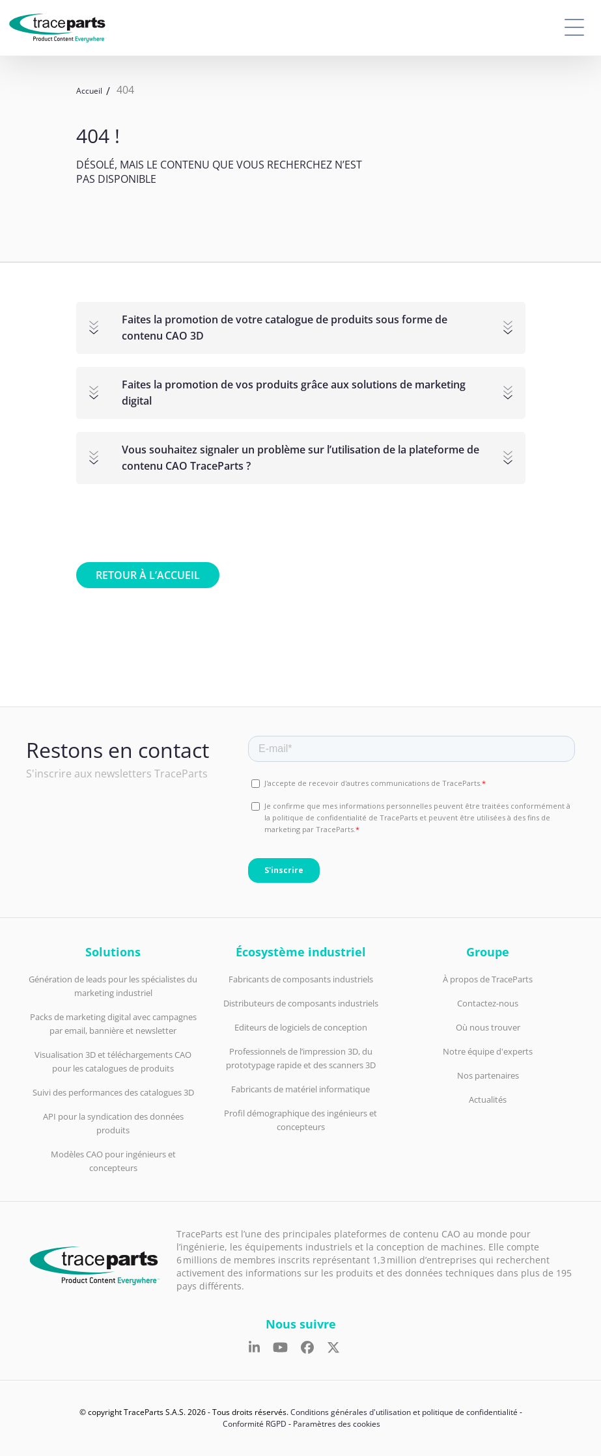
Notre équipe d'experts (488, 1051)
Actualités (488, 1099)
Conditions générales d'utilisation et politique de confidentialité (404, 1412)
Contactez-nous (487, 1003)
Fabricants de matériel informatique (300, 1089)
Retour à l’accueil (148, 575)
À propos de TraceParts (488, 979)
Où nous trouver (488, 1027)
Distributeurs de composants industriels (300, 1003)
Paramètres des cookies (336, 1423)
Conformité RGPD (255, 1423)
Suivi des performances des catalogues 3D (113, 1092)
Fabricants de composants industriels (301, 979)
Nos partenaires (488, 1075)
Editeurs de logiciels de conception (300, 1027)
